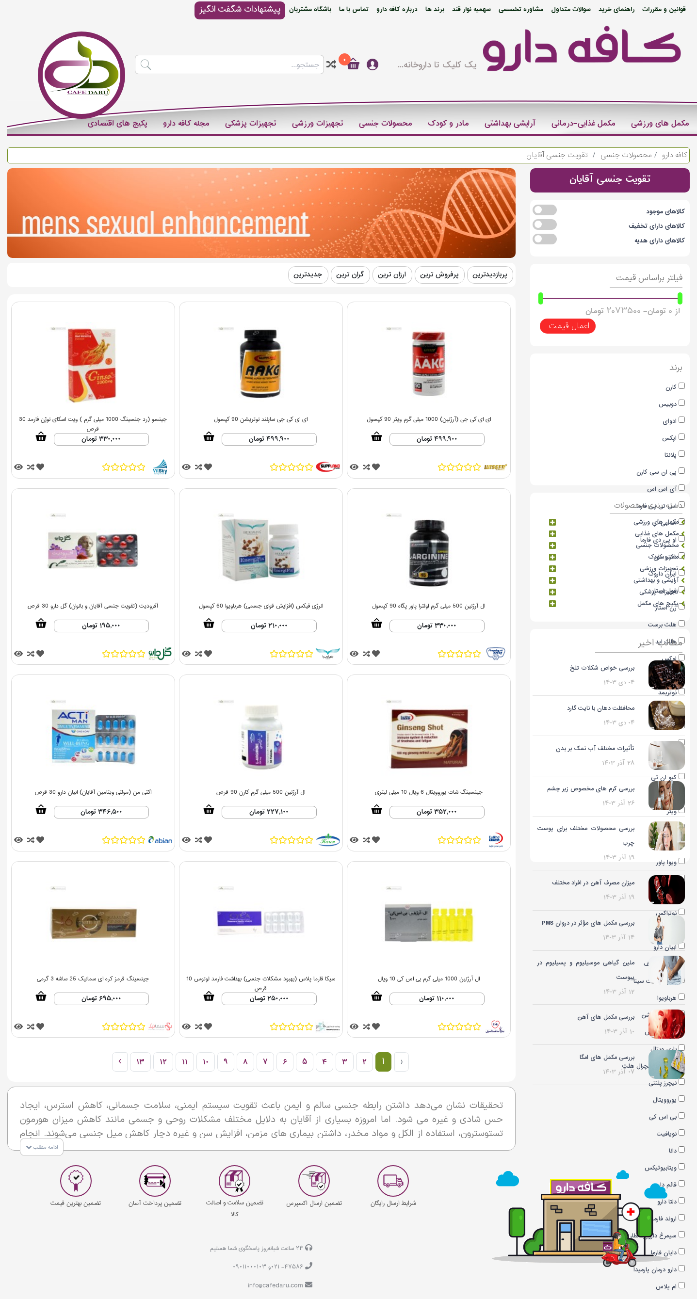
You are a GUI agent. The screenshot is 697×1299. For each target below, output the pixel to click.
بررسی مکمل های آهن (605, 1017)
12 (163, 1062)
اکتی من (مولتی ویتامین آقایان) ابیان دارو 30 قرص (93, 792)
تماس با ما (354, 9)
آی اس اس (662, 489)
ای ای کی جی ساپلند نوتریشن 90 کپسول (261, 420)
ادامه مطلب (42, 1148)
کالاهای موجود (665, 212)
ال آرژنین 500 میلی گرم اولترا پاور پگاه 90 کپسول (428, 606)
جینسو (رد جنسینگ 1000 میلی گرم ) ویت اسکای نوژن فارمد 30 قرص (93, 421)
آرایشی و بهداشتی (659, 580)
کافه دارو (674, 155)
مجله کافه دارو (186, 123)
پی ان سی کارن (656, 472)
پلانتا (671, 455)
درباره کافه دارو (397, 9)
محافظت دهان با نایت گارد (600, 708)
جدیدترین (307, 275)
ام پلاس (666, 1286)
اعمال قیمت (567, 326)
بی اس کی (663, 1117)
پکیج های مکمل (661, 603)
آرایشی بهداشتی (510, 123)
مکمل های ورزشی (660, 123)
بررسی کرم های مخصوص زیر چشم (590, 788)
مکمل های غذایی (660, 534)
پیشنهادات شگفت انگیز (239, 9)
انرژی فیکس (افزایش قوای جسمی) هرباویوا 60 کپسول (261, 606)
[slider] (680, 298)
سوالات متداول (571, 9)
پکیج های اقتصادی (117, 123)
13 (140, 1062)
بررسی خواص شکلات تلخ (602, 668)
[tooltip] (331, 64)
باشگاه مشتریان (310, 9)
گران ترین (350, 275)
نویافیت (667, 1134)
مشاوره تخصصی (521, 9)
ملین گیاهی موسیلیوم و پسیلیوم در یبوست (585, 970)
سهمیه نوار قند (471, 9)
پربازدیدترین (489, 275)
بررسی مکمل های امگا (607, 1057)
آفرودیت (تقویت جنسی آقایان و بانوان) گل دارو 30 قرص (93, 606)
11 (185, 1062)
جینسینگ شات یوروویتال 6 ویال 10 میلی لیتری (429, 792)
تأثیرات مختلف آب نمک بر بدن (595, 748)
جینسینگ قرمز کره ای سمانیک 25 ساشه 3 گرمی (93, 979)
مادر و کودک (448, 123)
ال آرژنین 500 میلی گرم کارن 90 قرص (260, 792)
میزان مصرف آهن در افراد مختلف (593, 882)
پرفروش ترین (439, 275)
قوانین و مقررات (664, 9)
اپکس (669, 438)
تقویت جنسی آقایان (557, 155)
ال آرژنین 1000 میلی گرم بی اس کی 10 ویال (429, 979)
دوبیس (668, 404)
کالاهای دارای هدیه (659, 241)
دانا (673, 1150)
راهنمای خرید (616, 9)
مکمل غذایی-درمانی (583, 123)
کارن (671, 387)
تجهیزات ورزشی (317, 123)
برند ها (434, 9)
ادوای (670, 421)
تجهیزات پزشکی (250, 123)
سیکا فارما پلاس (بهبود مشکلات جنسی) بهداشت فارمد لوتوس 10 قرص (260, 980)
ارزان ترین (392, 275)
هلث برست (662, 624)
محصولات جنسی (385, 123)
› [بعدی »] (119, 1062)
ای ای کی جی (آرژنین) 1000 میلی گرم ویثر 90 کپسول (429, 420)
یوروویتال (665, 1100)
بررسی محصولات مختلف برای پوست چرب (585, 836)
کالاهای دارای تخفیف (657, 226)
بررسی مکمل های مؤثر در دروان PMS (588, 923)
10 (206, 1062)
